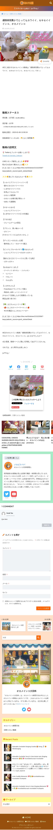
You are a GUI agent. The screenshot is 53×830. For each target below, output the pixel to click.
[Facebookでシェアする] (18, 368)
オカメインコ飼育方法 (12, 726)
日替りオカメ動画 (18, 415)
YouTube (14, 498)
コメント (7, 548)
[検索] (38, 638)
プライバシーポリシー (26, 825)
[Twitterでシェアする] (10, 368)
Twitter (6, 498)
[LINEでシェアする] (34, 368)
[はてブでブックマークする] (26, 368)
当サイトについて (23, 704)
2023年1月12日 (10, 516)
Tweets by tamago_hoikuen (12, 156)
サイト (5, 593)
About (43, 822)
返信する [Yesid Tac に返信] (46, 525)
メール (6, 584)
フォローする (29, 404)
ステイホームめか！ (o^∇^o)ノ (26, 9)
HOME (26, 817)
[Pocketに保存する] (42, 368)
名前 (5, 575)
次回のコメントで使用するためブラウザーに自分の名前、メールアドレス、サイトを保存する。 (27, 603)
